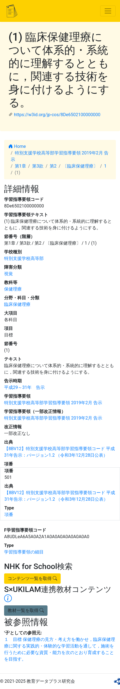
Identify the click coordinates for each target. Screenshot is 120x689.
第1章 (20, 166)
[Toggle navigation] (108, 10)
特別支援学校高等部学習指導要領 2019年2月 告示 (53, 402)
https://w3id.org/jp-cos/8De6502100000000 (57, 114)
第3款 (37, 166)
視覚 (8, 273)
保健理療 (13, 289)
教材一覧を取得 (26, 610)
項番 (8, 514)
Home (17, 146)
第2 (53, 166)
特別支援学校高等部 (24, 258)
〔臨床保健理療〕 (80, 166)
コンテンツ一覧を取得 (32, 578)
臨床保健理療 (17, 304)
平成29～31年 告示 (24, 387)
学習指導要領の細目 (24, 552)
